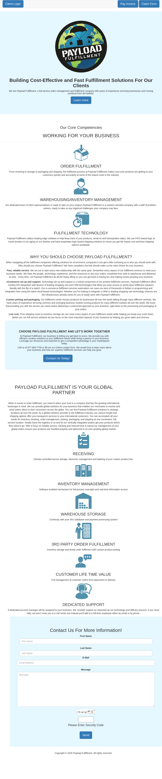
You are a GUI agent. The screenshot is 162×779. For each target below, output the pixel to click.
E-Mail (86, 657)
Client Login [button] (13, 4)
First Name (86, 636)
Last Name (86, 648)
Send (85, 735)
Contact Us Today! (58, 358)
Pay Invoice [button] (127, 4)
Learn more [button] (80, 100)
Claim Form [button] (149, 4)
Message (86, 669)
